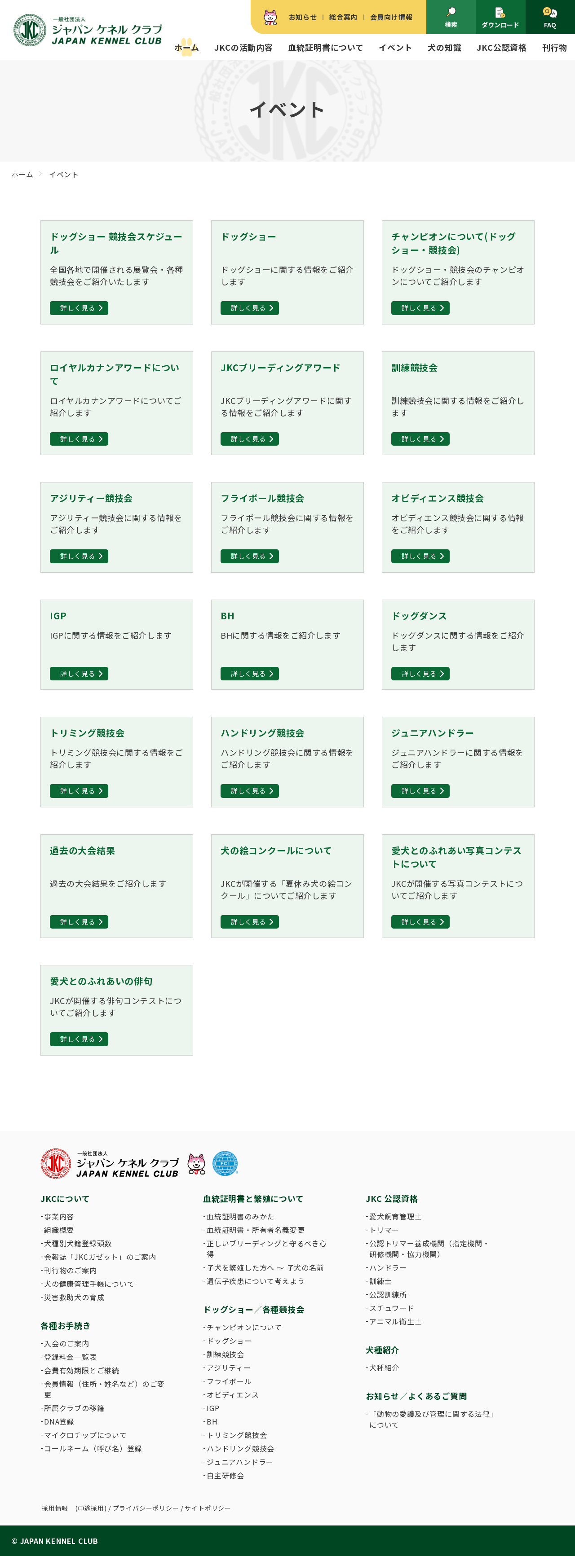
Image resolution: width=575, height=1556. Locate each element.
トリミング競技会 (237, 1434)
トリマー (384, 1229)
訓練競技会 (225, 1354)
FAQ (550, 18)
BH (212, 1421)
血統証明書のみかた (240, 1216)
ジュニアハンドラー (240, 1461)
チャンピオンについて (244, 1327)
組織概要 (59, 1229)
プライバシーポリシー (146, 1507)
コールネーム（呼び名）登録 (93, 1448)
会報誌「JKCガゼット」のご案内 (100, 1256)
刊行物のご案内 (70, 1270)
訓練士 (380, 1280)
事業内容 (59, 1216)
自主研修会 (225, 1475)
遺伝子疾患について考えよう (256, 1280)
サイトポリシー (208, 1507)
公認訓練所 (388, 1294)
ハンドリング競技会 (240, 1448)
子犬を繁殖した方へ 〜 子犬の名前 (265, 1267)
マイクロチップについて (85, 1434)
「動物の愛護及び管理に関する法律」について (431, 1419)
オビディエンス (233, 1394)
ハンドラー (388, 1267)
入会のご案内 (66, 1343)
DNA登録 (59, 1421)
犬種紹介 (384, 1367)
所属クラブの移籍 (74, 1408)
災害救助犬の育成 (74, 1297)
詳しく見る (78, 307)
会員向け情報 (391, 17)
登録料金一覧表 (70, 1356)
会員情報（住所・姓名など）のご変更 (104, 1389)
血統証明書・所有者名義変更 (256, 1229)
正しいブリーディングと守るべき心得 (267, 1248)
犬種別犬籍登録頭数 (78, 1243)
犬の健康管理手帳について (89, 1283)
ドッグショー (229, 1340)
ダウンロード (500, 17)
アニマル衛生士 (395, 1321)
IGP (213, 1408)
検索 (451, 17)
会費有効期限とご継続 (81, 1370)
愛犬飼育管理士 (395, 1216)
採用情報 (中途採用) (74, 1507)
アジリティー (229, 1367)
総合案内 (343, 17)
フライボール (229, 1381)
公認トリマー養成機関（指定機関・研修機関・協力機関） (429, 1248)
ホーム (186, 47)
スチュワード (392, 1307)
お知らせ (303, 17)
